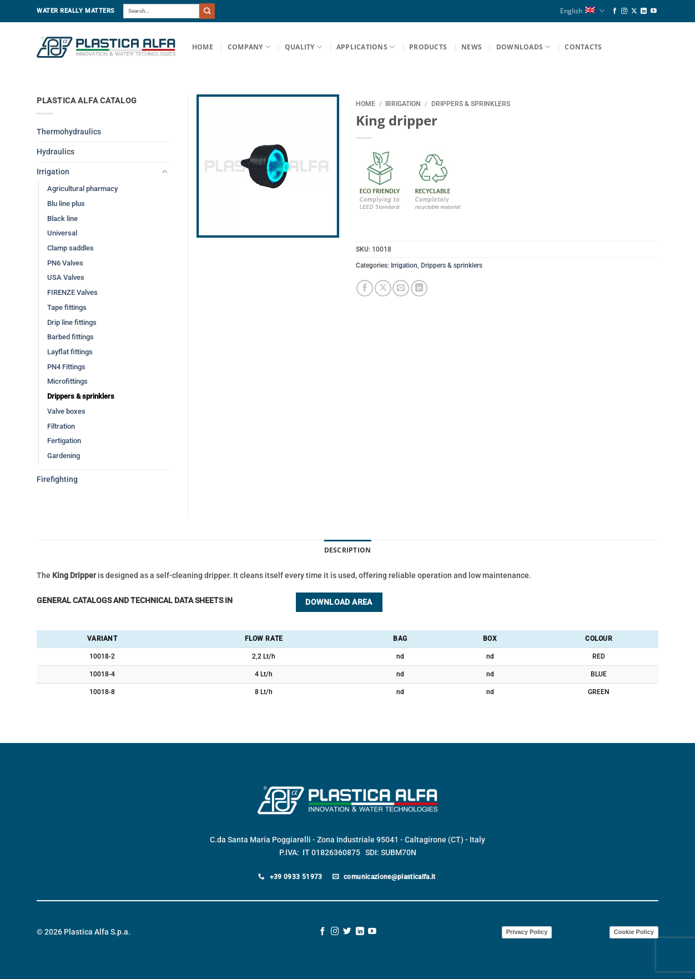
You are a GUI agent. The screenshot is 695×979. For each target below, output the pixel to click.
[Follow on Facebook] (615, 11)
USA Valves (65, 277)
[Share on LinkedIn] (419, 288)
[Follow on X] (634, 11)
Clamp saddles (70, 248)
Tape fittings (67, 307)
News (471, 47)
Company (249, 47)
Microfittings (67, 381)
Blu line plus (66, 203)
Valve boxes (66, 411)
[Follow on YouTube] (654, 11)
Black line (62, 218)
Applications (365, 47)
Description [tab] (347, 550)
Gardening (63, 455)
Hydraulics (55, 152)
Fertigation (64, 440)
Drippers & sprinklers (470, 104)
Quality (303, 47)
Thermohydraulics (69, 132)
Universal (62, 233)
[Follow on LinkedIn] (644, 11)
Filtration (61, 426)
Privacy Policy (527, 931)
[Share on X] (383, 288)
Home (202, 47)
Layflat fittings (70, 352)
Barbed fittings (70, 337)
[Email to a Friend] (400, 288)
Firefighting (57, 479)
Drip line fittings (72, 322)
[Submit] (207, 10)
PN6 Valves (65, 263)
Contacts (583, 47)
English (582, 11)
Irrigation (403, 104)
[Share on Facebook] (364, 288)
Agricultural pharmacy (82, 188)
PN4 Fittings (66, 367)
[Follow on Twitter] (347, 931)
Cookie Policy (634, 931)
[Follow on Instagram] (624, 11)
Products (428, 47)
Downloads (523, 47)
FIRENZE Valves (72, 292)
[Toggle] (164, 172)
